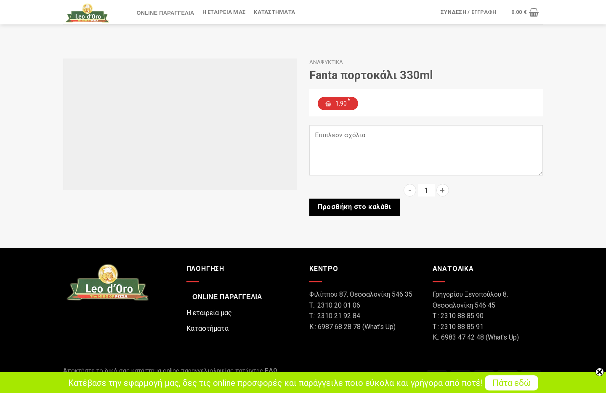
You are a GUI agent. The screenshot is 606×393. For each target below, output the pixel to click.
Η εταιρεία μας (224, 12)
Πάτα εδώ (511, 383)
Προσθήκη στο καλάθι (354, 207)
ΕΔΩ (271, 370)
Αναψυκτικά (326, 61)
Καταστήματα (274, 12)
